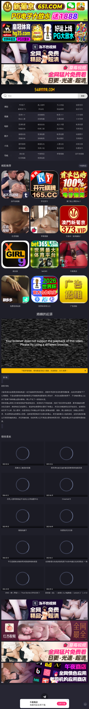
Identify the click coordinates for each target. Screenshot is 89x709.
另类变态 (79, 128)
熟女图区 (60, 138)
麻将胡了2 (22, 109)
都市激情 (22, 144)
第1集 (5, 377)
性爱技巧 (79, 148)
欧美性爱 (79, 124)
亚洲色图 (41, 134)
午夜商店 (41, 154)
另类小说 (41, 148)
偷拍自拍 (41, 124)
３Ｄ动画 (79, 115)
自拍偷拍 (41, 115)
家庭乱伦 (41, 144)
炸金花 (41, 109)
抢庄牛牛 (79, 109)
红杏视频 (22, 158)
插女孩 (22, 154)
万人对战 (60, 105)
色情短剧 (41, 158)
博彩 (6, 106)
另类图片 (79, 138)
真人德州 (41, 105)
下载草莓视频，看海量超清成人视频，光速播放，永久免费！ (54, 370)
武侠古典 (79, 144)
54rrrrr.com (44, 89)
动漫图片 (79, 134)
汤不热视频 (79, 154)
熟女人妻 (22, 119)
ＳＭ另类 (79, 119)
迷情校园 (22, 148)
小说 (6, 145)
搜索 (82, 96)
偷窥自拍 (22, 134)
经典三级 (41, 128)
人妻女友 (60, 144)
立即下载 (61, 703)
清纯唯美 (41, 138)
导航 (6, 155)
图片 (6, 136)
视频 (6, 116)
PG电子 (22, 105)
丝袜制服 (41, 119)
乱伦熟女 (60, 128)
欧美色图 (60, 134)
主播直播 (60, 119)
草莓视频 (60, 154)
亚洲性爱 (22, 124)
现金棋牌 (60, 109)
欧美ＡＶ (60, 115)
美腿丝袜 (22, 138)
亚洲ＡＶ (22, 115)
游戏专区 (79, 105)
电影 (6, 126)
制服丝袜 (22, 128)
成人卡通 (60, 124)
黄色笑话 (60, 148)
